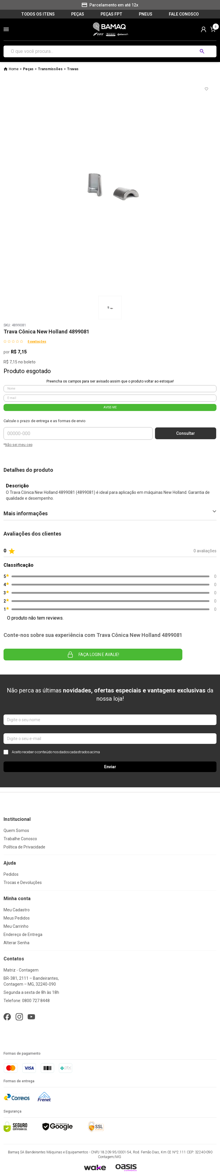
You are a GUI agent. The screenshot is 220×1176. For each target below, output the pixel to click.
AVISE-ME (110, 407)
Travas (73, 69)
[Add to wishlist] (206, 89)
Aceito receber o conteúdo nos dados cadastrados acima (52, 752)
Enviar (110, 766)
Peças (28, 69)
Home (14, 69)
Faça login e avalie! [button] (93, 654)
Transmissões (50, 69)
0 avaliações (37, 341)
